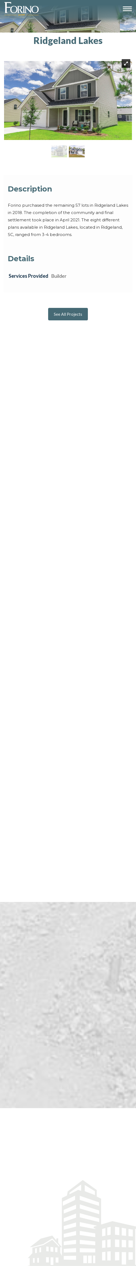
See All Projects (68, 314)
